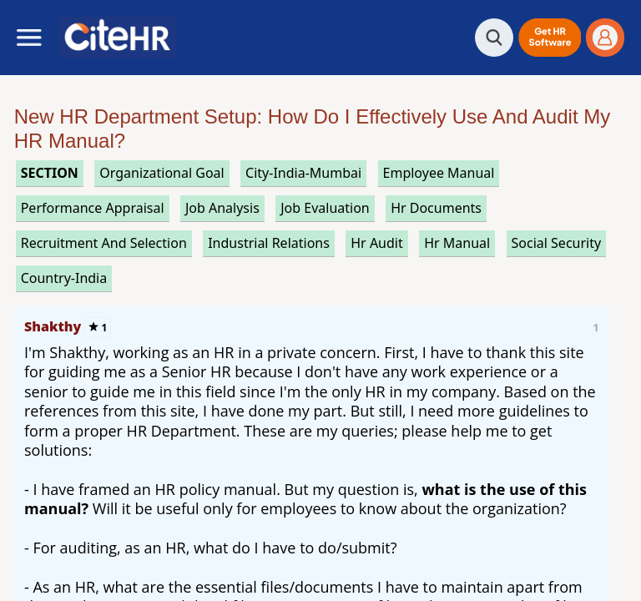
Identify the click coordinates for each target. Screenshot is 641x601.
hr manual (457, 243)
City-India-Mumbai (303, 173)
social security (557, 243)
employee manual (439, 173)
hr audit (376, 243)
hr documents (436, 208)
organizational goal (161, 173)
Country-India (64, 278)
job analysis (222, 208)
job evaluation (325, 208)
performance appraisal (92, 208)
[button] (549, 37)
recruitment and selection (104, 243)
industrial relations (269, 243)
